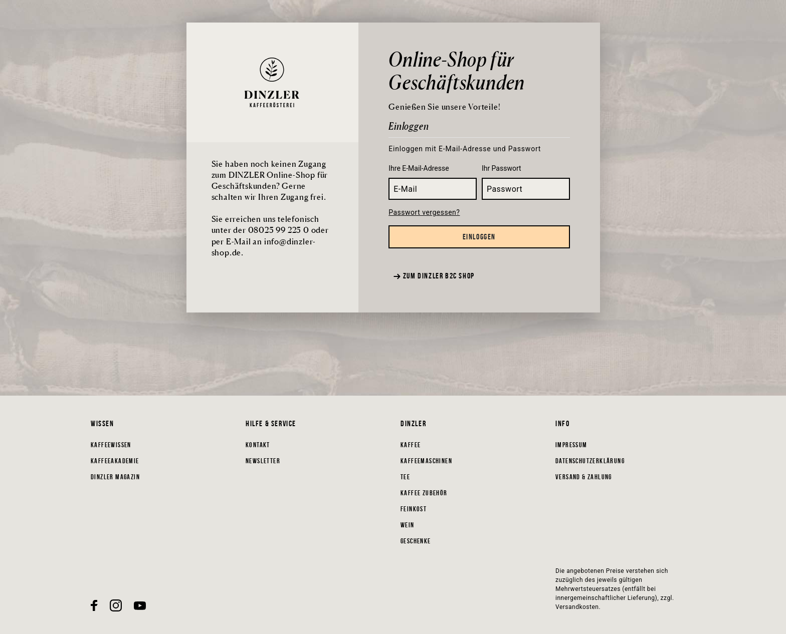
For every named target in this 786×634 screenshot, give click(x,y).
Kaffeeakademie (115, 461)
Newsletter (263, 461)
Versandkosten (577, 606)
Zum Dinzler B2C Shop (434, 276)
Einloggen (479, 236)
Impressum (571, 445)
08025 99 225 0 (278, 230)
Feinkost (414, 509)
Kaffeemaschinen (426, 461)
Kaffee (411, 445)
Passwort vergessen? (424, 212)
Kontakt (258, 445)
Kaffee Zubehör (424, 493)
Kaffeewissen (111, 445)
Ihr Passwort (501, 168)
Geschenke (416, 541)
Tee (405, 477)
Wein (408, 525)
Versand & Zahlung (583, 477)
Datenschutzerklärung (590, 461)
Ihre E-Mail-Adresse (418, 168)
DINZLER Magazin (115, 477)
